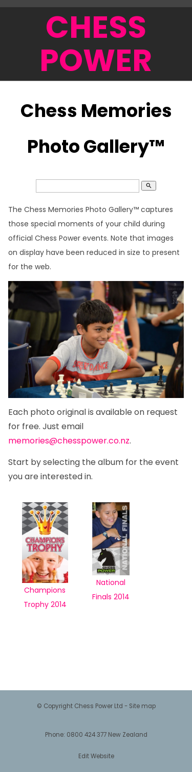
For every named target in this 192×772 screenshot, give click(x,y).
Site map (142, 706)
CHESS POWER (95, 44)
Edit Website (96, 756)
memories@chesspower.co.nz (69, 441)
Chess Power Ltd (98, 706)
